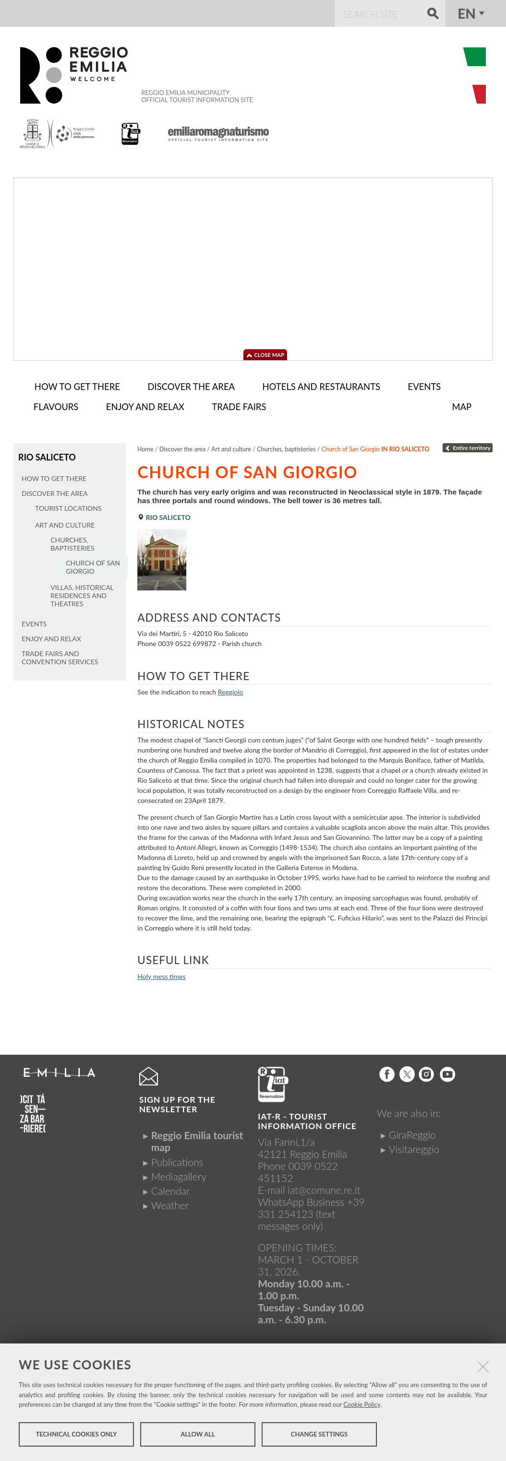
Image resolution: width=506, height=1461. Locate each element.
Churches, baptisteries (286, 447)
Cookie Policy (361, 1406)
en (467, 13)
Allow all (198, 1436)
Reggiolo (230, 690)
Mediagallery (178, 1174)
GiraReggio (412, 1133)
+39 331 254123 (311, 1206)
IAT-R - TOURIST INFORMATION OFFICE (307, 1119)
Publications (177, 1160)
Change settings (319, 1436)
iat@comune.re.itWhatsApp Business (309, 1194)
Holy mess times (161, 974)
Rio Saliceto (46, 455)
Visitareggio (414, 1147)
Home (145, 447)
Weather (170, 1203)
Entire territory (467, 445)
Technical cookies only (76, 1436)
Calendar (170, 1189)
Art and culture (231, 447)
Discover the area (182, 447)
